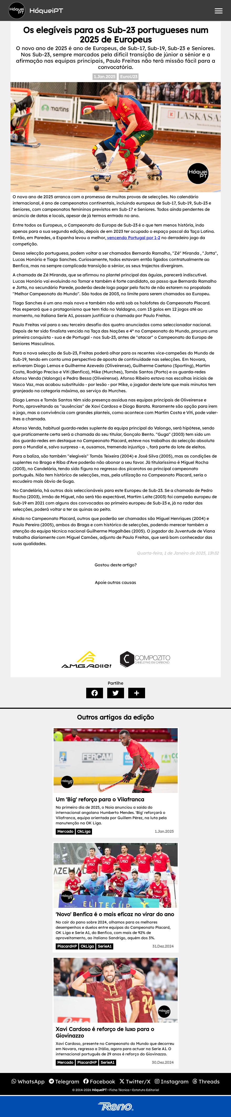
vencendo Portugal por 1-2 (133, 237)
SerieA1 (104, 946)
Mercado (65, 831)
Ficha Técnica (119, 1090)
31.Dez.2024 (163, 946)
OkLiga (83, 831)
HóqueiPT (99, 1090)
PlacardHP (67, 946)
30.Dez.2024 (163, 1062)
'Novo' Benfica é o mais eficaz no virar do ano (115, 914)
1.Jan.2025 (104, 76)
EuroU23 (128, 76)
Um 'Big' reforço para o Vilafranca (100, 799)
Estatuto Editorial (145, 1090)
